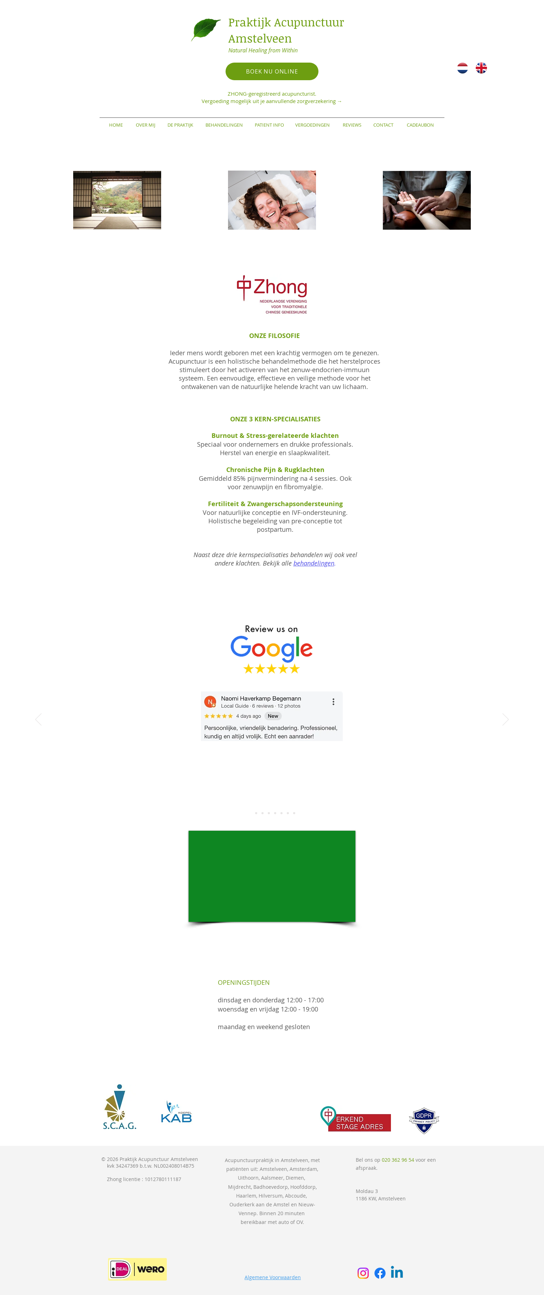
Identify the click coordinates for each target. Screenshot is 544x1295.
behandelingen (313, 563)
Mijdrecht (239, 1187)
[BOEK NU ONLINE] (272, 71)
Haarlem (246, 1195)
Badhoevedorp (270, 1187)
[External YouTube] (272, 876)
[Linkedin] (397, 1273)
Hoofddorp (303, 1187)
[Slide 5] (275, 813)
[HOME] (115, 124)
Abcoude (295, 1195)
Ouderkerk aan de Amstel (259, 1204)
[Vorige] (38, 720)
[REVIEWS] (352, 124)
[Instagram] (363, 1273)
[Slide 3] (262, 813)
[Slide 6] (281, 813)
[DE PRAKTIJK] (180, 124)
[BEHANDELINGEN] (224, 124)
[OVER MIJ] (145, 124)
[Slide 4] (269, 813)
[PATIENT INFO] (269, 124)
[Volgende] (505, 720)
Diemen (295, 1177)
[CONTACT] (383, 124)
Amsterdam (303, 1169)
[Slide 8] (294, 813)
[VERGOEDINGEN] (312, 124)
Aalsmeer (272, 1177)
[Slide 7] (288, 813)
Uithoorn (248, 1177)
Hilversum (271, 1195)
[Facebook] (380, 1273)
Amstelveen (273, 1169)
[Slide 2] (256, 813)
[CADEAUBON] (420, 124)
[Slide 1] (250, 813)
